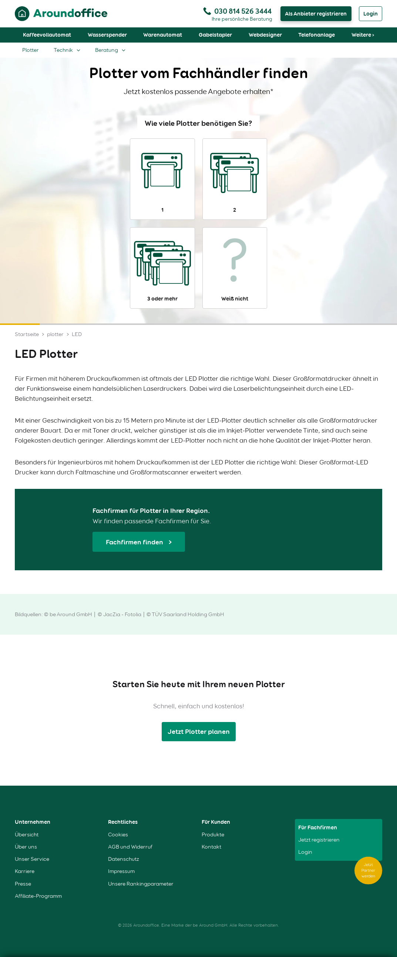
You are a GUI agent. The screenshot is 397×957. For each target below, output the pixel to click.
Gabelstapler (215, 34)
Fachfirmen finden (135, 542)
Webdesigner (265, 34)
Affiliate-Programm (38, 896)
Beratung (106, 50)
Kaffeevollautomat (47, 34)
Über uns (26, 847)
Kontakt (211, 847)
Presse (23, 884)
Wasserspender (107, 34)
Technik (63, 50)
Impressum (121, 871)
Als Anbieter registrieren (316, 13)
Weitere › (362, 34)
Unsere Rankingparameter (141, 884)
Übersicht (26, 835)
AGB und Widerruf (130, 847)
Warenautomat (162, 34)
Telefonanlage (316, 34)
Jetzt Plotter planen (199, 731)
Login (370, 13)
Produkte (213, 835)
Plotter (30, 50)
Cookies (118, 835)
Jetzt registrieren (319, 840)
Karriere (24, 871)
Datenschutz (123, 859)
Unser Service (32, 859)
